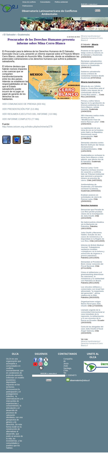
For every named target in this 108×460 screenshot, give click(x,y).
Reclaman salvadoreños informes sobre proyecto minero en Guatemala (91, 63)
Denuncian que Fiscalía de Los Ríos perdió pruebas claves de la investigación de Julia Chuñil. (92, 213)
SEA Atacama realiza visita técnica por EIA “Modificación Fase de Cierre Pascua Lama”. (92, 118)
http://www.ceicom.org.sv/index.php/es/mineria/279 (27, 126)
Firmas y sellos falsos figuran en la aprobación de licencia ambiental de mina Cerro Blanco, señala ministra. (93, 105)
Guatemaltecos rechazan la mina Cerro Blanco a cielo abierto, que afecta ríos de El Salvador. (92, 158)
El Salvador (10, 34)
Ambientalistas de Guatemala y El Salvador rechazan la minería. (91, 186)
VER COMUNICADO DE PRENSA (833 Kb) (23, 104)
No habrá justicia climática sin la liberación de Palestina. (92, 224)
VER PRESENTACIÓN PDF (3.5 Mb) (20, 109)
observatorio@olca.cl (78, 380)
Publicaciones (27, 6)
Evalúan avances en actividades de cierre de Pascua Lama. (91, 197)
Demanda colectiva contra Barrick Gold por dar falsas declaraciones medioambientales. (92, 146)
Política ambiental (61, 2)
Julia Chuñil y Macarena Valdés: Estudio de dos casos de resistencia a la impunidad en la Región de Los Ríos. (92, 237)
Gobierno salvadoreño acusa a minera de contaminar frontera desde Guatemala (92, 75)
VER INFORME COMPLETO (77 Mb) (20, 119)
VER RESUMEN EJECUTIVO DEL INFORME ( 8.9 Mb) (29, 114)
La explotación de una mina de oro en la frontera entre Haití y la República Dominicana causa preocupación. (92, 132)
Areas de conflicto (29, 2)
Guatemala (23, 34)
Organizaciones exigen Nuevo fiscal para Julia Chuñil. (91, 304)
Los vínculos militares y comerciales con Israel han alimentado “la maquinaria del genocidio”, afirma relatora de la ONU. (92, 291)
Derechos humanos (89, 38)
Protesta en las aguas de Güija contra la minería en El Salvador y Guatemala (92, 53)
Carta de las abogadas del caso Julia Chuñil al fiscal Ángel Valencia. (92, 329)
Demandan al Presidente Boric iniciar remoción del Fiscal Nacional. (92, 264)
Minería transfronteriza (90, 36)
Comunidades (45, 2)
